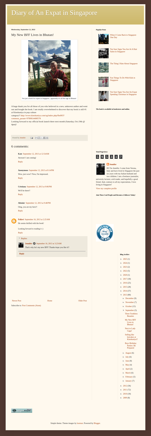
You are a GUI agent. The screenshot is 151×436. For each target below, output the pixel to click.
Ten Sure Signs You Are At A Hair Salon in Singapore (123, 50)
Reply (20, 162)
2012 (125, 386)
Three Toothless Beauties (131, 315)
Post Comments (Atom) (31, 305)
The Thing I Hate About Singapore (124, 64)
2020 (125, 275)
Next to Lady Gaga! (130, 329)
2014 (125, 291)
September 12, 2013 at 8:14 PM (41, 170)
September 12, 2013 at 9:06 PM (39, 187)
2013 (125, 295)
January (128, 381)
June (127, 361)
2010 (125, 394)
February (129, 377)
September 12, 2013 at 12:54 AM (36, 154)
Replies (24, 238)
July (127, 357)
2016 (125, 283)
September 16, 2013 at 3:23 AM (49, 244)
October (128, 306)
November (129, 302)
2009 (125, 398)
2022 (125, 271)
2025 (125, 259)
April (127, 369)
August (128, 353)
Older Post (82, 301)
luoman (80, 423)
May (127, 365)
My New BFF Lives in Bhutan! (130, 322)
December (129, 298)
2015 (125, 287)
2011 (125, 390)
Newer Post (16, 301)
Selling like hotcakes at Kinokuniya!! (131, 337)
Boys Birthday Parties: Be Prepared (130, 345)
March (128, 373)
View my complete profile (106, 188)
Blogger (97, 423)
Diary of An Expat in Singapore (54, 12)
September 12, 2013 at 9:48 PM (38, 203)
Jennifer (28, 244)
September (129, 310)
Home (49, 301)
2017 (125, 279)
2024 (125, 263)
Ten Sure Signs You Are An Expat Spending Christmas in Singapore (123, 93)
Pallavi (21, 219)
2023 (125, 267)
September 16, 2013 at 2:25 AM (37, 219)
